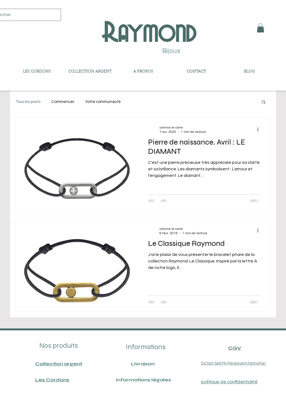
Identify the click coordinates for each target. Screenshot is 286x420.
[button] (260, 27)
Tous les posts (27, 102)
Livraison (143, 364)
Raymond (148, 31)
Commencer (62, 102)
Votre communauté (103, 102)
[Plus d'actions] (259, 129)
